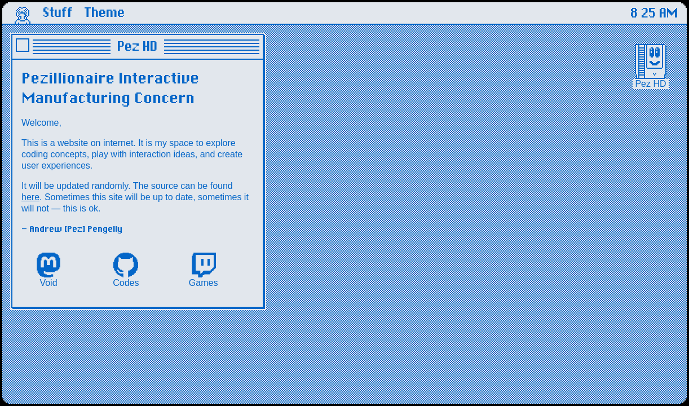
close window (22, 45)
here (30, 197)
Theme (104, 12)
